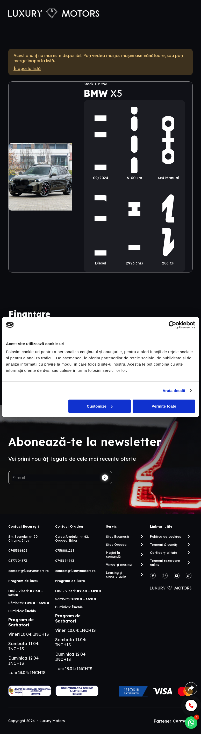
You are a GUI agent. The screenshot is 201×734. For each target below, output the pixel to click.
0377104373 (17, 561)
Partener (173, 721)
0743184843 (64, 561)
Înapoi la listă (27, 68)
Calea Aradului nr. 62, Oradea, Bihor (72, 538)
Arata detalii (173, 390)
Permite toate (164, 406)
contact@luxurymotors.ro (28, 571)
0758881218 (65, 551)
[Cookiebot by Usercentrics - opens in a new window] (172, 325)
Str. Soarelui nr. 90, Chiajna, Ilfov (23, 538)
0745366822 (17, 551)
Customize (100, 406)
